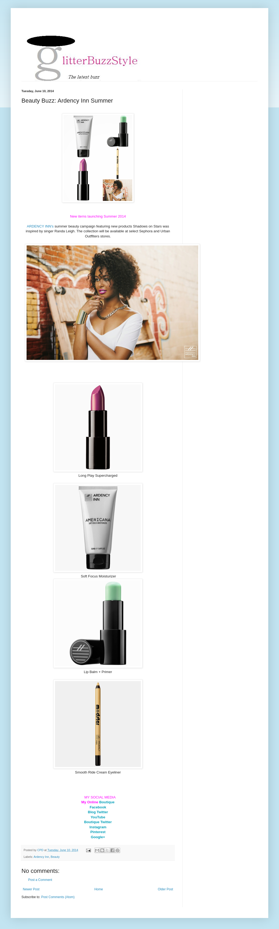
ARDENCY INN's (40, 226)
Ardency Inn (41, 856)
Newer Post (31, 889)
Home (98, 889)
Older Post (165, 889)
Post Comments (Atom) (58, 897)
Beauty (55, 856)
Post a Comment (40, 880)
